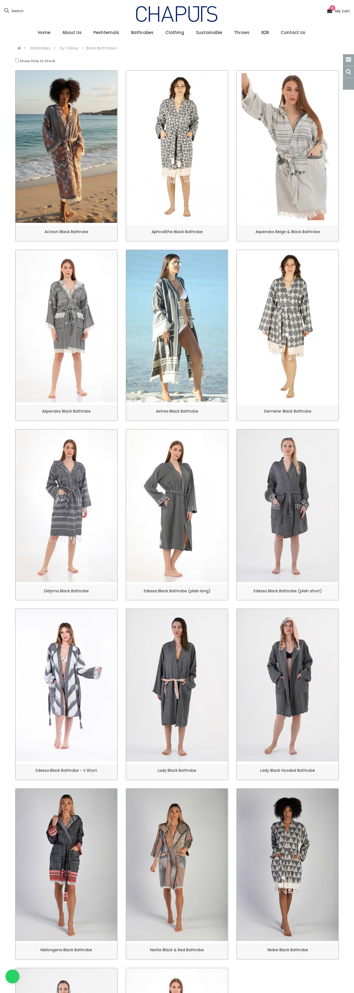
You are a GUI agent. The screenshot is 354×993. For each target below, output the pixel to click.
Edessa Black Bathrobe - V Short (66, 770)
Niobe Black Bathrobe (287, 950)
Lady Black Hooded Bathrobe (287, 770)
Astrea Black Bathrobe (177, 411)
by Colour (69, 48)
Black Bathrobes (101, 48)
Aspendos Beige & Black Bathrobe (288, 231)
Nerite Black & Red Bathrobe (177, 950)
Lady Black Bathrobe (177, 770)
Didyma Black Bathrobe (66, 591)
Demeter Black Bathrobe (287, 411)
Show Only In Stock (35, 61)
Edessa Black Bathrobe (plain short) (288, 591)
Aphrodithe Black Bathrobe (177, 231)
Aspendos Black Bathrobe (66, 411)
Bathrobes (40, 48)
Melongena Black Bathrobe (66, 950)
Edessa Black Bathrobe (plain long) (177, 591)
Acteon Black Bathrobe (66, 231)
